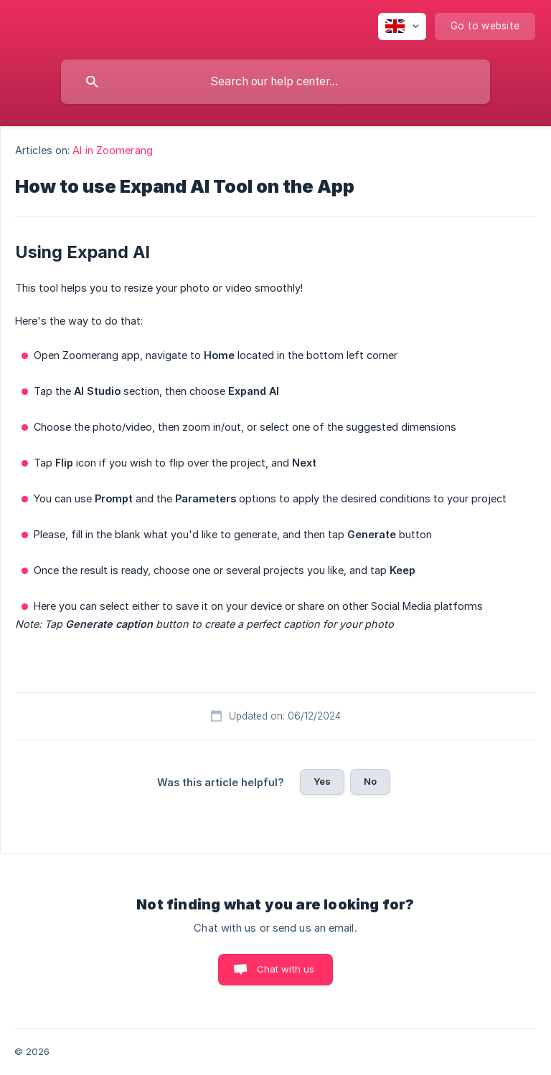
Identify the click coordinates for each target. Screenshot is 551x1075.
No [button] (370, 781)
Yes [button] (322, 781)
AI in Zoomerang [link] (112, 150)
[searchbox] (275, 81)
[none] (402, 26)
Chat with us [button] (286, 969)
